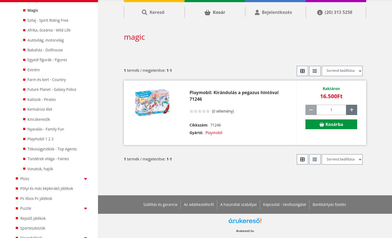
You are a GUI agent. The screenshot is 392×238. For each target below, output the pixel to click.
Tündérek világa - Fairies (48, 158)
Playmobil (213, 132)
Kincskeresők (38, 119)
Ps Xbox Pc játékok (36, 198)
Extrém (33, 69)
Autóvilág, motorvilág (45, 40)
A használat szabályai (238, 204)
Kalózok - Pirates (41, 99)
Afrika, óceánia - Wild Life (49, 30)
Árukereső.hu (245, 231)
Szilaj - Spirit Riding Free (47, 20)
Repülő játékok (33, 218)
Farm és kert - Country (46, 79)
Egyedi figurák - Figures (47, 59)
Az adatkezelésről (199, 204)
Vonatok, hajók (40, 168)
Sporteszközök (32, 228)
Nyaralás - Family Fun (45, 129)
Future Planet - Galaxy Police (51, 89)
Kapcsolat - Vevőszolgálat (284, 204)
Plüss (54, 178)
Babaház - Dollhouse (45, 49)
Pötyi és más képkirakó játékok (46, 188)
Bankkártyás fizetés (329, 204)
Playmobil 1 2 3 (40, 138)
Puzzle (54, 208)
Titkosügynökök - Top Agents (52, 149)
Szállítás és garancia (160, 204)
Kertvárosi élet (39, 109)
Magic (32, 10)
